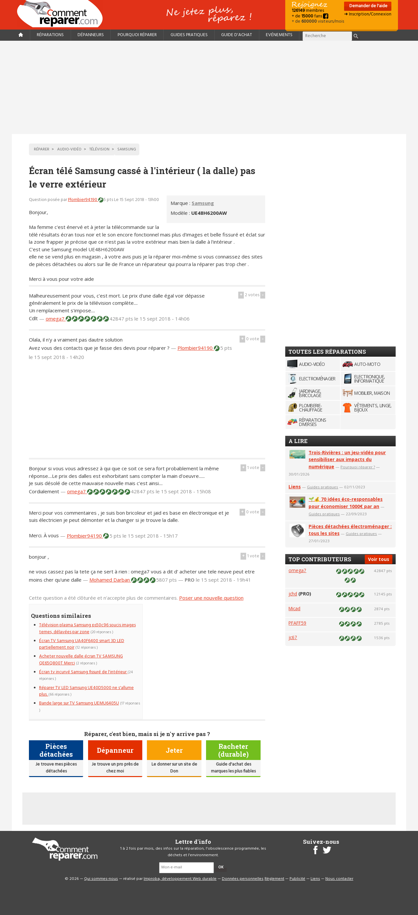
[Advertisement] (209, 87)
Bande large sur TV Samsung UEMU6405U (79, 703)
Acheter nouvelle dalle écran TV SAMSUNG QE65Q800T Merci (81, 659)
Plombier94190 (83, 199)
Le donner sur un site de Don (174, 767)
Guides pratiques (189, 35)
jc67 (293, 637)
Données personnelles (243, 879)
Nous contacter (339, 879)
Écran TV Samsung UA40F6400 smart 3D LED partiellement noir (81, 644)
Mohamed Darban (110, 579)
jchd (293, 594)
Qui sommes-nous (101, 879)
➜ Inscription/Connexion (367, 14)
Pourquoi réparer (137, 35)
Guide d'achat (236, 35)
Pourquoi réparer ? (357, 466)
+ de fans (310, 16)
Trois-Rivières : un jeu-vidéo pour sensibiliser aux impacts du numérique (347, 459)
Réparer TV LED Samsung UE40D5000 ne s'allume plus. (86, 691)
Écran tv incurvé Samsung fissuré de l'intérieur (83, 672)
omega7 (56, 318)
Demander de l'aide (367, 6)
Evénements (279, 35)
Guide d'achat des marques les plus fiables (233, 767)
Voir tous (378, 559)
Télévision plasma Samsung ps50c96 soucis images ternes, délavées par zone (87, 628)
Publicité (297, 879)
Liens (295, 486)
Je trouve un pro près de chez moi (115, 767)
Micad (294, 608)
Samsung (203, 203)
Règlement (274, 879)
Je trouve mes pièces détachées (56, 767)
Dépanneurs (91, 35)
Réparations (50, 35)
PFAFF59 (297, 623)
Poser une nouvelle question (211, 597)
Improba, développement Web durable (180, 879)
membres (308, 10)
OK (220, 867)
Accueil (62, 13)
